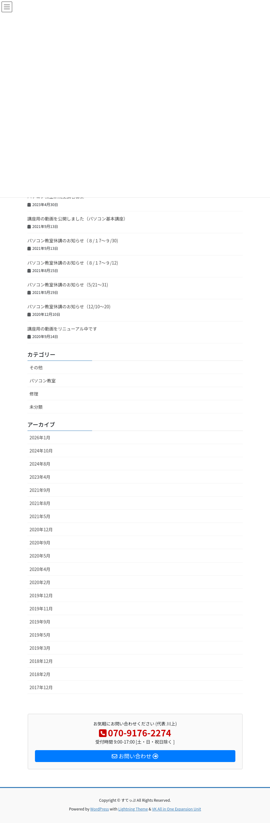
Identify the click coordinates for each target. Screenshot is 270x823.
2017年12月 (41, 687)
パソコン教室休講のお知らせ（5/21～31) (67, 284)
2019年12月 (41, 595)
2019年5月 (40, 635)
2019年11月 (41, 608)
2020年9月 (40, 542)
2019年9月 (40, 622)
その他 (36, 367)
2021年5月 (40, 516)
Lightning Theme (133, 808)
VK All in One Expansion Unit (176, 808)
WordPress (99, 808)
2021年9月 (40, 490)
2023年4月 (40, 477)
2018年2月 (40, 674)
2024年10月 (41, 450)
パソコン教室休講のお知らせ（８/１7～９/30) (72, 240)
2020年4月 (40, 569)
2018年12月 (41, 661)
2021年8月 (40, 503)
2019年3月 (40, 648)
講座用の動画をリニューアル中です (62, 329)
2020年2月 (40, 582)
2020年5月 (40, 556)
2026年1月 (40, 437)
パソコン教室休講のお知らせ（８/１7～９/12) (72, 263)
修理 (34, 394)
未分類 (36, 407)
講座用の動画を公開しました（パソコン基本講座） (77, 218)
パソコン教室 (43, 380)
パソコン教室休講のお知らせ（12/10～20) (69, 306)
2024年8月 (40, 464)
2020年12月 (41, 529)
